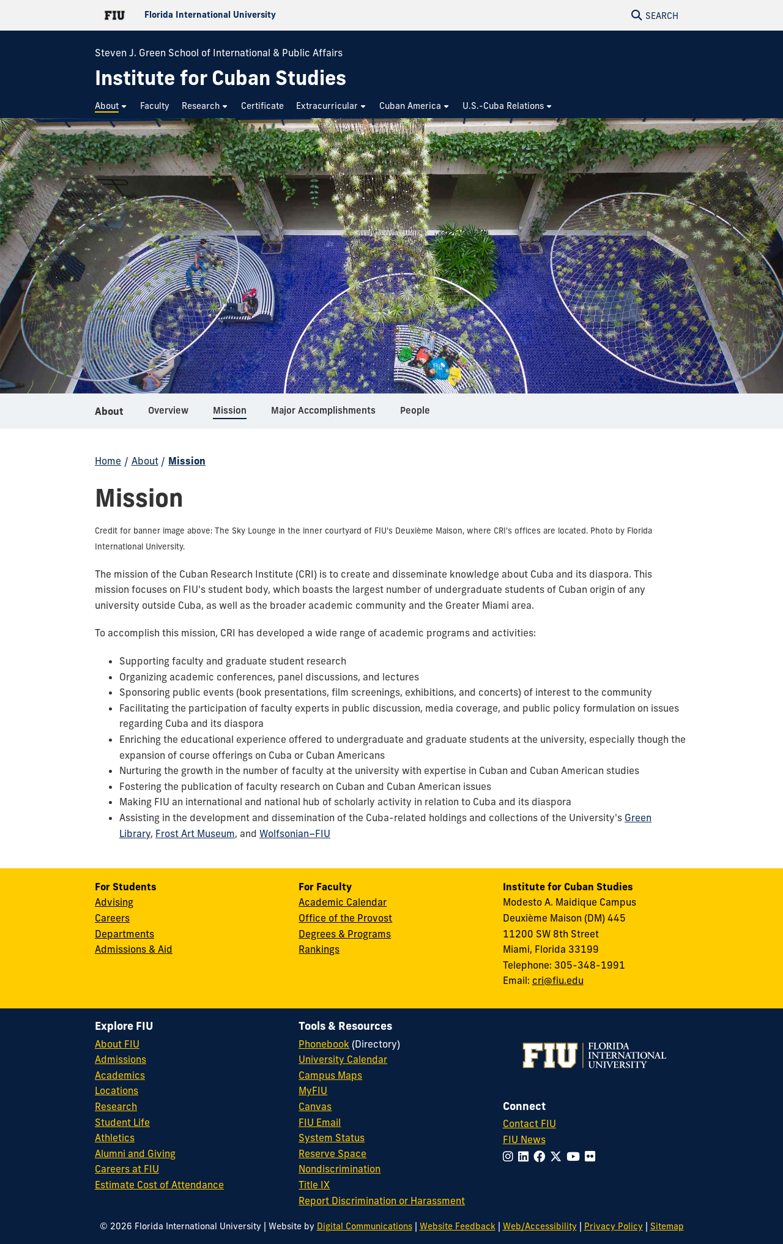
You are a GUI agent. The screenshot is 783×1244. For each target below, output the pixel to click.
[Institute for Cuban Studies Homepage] (220, 78)
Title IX (314, 1185)
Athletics (115, 1137)
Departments (124, 934)
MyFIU (313, 1090)
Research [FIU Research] (116, 1106)
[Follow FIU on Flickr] (592, 1156)
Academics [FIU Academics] (120, 1075)
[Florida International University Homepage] (243, 15)
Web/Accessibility (540, 1226)
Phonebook (324, 1044)
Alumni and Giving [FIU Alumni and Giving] (135, 1153)
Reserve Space (332, 1153)
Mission (187, 461)
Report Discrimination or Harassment (382, 1200)
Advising (114, 902)
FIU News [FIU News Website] (524, 1139)
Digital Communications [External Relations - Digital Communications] (364, 1226)
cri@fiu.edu (558, 980)
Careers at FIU (127, 1169)
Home (108, 461)
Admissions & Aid (134, 949)
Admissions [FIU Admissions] (120, 1059)
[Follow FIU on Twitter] (558, 1156)
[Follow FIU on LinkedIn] (525, 1156)
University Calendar (343, 1059)
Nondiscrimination (339, 1169)
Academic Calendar (343, 902)
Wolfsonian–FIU (294, 833)
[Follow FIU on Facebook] (541, 1156)
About (109, 416)
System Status (332, 1137)
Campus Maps (330, 1075)
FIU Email (320, 1122)
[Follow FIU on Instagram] (510, 1156)
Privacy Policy (613, 1226)
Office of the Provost (345, 918)
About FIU (117, 1044)
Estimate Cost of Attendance (159, 1185)
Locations (116, 1090)
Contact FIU (529, 1123)
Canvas (315, 1106)
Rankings (319, 949)
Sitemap (667, 1226)
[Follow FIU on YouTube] (575, 1156)
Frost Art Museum (195, 833)
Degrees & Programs (345, 934)
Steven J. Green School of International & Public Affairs (219, 53)
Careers (112, 918)
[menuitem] (111, 106)
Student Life (122, 1122)
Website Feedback (457, 1226)
